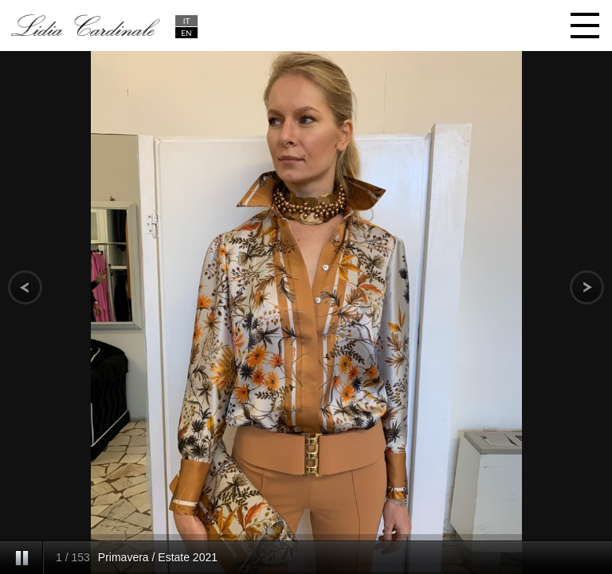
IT (186, 21)
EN (186, 32)
